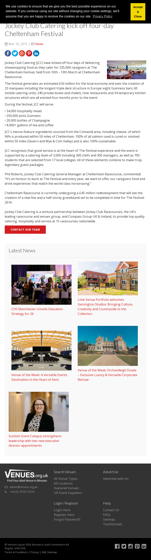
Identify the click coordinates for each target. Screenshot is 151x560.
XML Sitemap (49, 552)
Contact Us (111, 510)
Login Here (62, 510)
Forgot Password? (67, 519)
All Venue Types (65, 478)
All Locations (63, 483)
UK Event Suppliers (68, 493)
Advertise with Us (116, 478)
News (39, 44)
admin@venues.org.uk (23, 487)
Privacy (34, 552)
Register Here (64, 515)
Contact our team (25, 229)
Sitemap (109, 519)
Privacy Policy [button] (102, 16)
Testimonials (112, 524)
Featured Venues (66, 488)
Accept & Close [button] (138, 11)
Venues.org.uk (16, 544)
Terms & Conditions (16, 552)
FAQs (106, 515)
